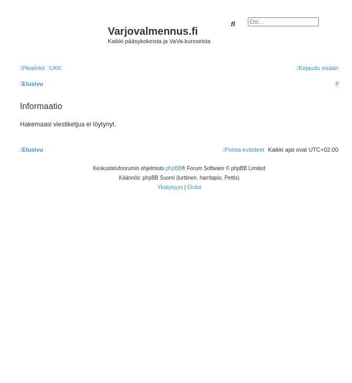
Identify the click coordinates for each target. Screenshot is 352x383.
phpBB (174, 168)
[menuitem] (54, 68)
